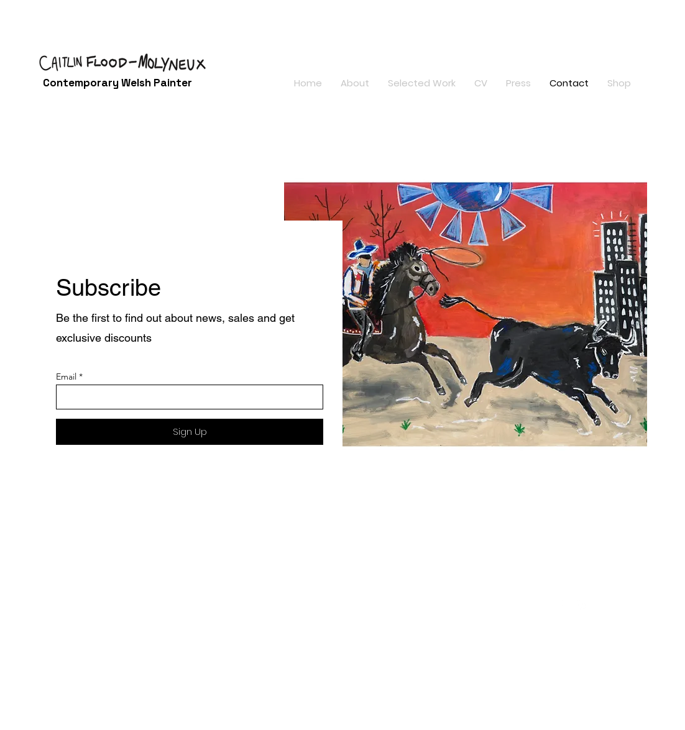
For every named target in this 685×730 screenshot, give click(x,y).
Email (66, 376)
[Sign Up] (189, 432)
